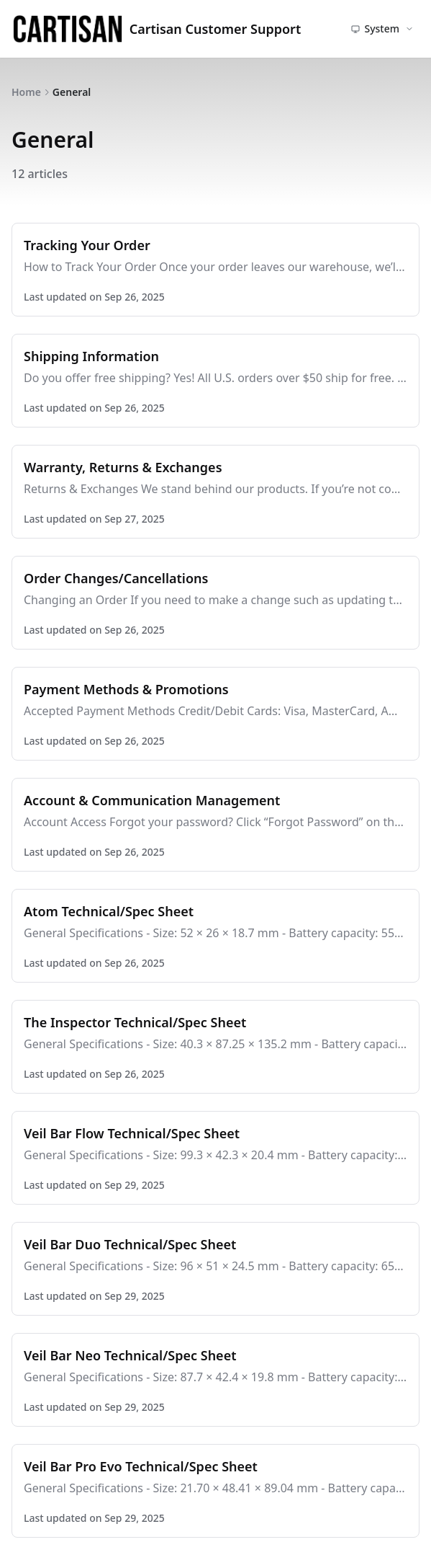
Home (26, 92)
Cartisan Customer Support (156, 28)
